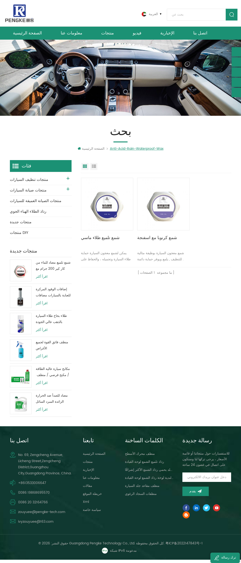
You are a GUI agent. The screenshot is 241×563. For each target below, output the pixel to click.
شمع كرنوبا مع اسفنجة (152, 235)
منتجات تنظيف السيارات (29, 183)
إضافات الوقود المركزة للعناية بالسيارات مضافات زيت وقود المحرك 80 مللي (53, 296)
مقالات (87, 489)
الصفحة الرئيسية (27, 35)
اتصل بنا (200, 35)
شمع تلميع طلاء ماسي (100, 235)
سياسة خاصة (92, 513)
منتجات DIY (19, 236)
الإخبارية (167, 35)
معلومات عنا (71, 35)
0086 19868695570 (34, 496)
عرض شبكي (84, 170)
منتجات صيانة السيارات (28, 194)
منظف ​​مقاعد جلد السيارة (142, 489)
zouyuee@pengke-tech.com (41, 515)
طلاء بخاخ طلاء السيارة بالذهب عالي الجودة (51, 322)
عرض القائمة (93, 170)
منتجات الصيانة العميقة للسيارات (35, 204)
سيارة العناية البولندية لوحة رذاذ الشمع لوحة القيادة (149, 481)
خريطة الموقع (92, 497)
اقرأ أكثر (42, 280)
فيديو (137, 35)
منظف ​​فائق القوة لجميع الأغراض (52, 349)
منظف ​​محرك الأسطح (140, 457)
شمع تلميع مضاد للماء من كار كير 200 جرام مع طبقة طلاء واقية (53, 269)
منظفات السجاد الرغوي (141, 497)
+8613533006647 (32, 486)
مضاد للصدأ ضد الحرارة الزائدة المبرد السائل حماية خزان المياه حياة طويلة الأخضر (52, 402)
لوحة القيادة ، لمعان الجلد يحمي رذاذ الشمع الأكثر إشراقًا (149, 473)
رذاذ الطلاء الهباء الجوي (28, 215)
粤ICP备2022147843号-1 (184, 546)
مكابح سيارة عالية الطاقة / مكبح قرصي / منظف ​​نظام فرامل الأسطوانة (53, 376)
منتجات (107, 35)
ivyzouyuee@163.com (35, 525)
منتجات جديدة (21, 226)
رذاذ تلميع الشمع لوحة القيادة (144, 465)
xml (86, 505)
